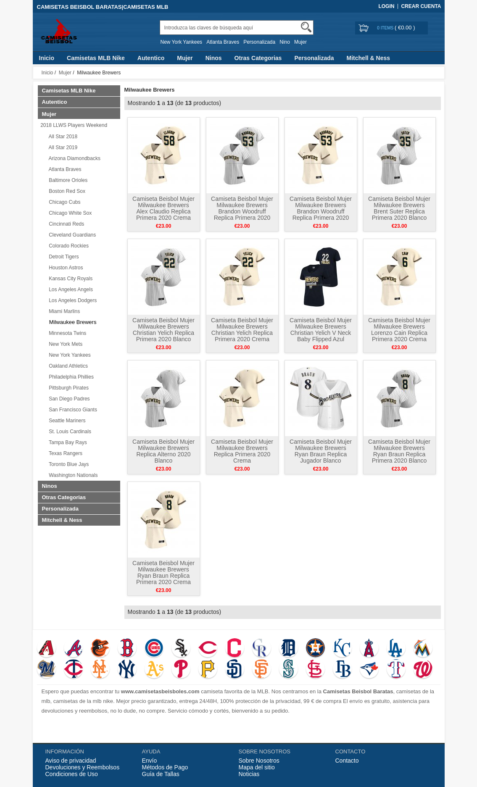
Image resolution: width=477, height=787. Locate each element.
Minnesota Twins (66, 333)
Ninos (214, 58)
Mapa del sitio (257, 767)
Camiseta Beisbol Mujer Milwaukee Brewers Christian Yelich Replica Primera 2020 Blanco (163, 329)
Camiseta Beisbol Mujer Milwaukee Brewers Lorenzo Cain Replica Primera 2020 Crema (399, 329)
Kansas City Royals (69, 279)
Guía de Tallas (160, 774)
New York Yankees (182, 42)
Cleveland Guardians (71, 235)
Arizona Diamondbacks (73, 158)
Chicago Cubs (63, 202)
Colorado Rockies (67, 246)
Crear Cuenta (421, 6)
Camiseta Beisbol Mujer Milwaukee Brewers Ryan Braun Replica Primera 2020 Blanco (399, 451)
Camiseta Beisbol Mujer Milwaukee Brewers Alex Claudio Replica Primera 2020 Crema (163, 208)
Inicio (47, 58)
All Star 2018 (62, 137)
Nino (284, 42)
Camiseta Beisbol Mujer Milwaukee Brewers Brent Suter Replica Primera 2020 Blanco (399, 208)
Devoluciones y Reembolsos (82, 767)
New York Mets (64, 344)
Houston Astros (64, 268)
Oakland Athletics (67, 366)
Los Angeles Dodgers (71, 300)
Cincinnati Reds (65, 224)
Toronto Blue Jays (67, 464)
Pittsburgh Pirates (67, 388)
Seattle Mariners (66, 421)
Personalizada (259, 42)
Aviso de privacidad (70, 760)
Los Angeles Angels (69, 289)
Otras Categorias (258, 58)
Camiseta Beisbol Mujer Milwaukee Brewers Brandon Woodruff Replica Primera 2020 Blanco (242, 211)
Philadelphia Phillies (70, 377)
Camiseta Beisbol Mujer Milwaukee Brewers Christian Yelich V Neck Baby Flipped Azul (321, 329)
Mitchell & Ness (368, 58)
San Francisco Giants (71, 410)
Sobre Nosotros (259, 760)
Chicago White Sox (69, 213)
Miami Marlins (63, 311)
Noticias (249, 774)
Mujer (300, 42)
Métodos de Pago (165, 767)
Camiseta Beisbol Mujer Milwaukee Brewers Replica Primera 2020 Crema (242, 451)
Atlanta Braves (222, 42)
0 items (386, 28)
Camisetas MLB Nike (96, 58)
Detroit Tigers (62, 257)
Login (386, 6)
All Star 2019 (62, 147)
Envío (149, 760)
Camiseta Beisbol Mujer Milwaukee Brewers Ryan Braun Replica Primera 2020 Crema (163, 572)
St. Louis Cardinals (68, 431)
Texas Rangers (64, 453)
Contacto (347, 760)
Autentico (151, 58)
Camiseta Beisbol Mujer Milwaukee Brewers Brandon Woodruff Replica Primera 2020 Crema (321, 211)
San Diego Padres (68, 399)
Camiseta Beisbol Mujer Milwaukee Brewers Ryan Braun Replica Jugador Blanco (321, 451)
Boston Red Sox (65, 191)
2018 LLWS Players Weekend (73, 125)
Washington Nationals (72, 475)
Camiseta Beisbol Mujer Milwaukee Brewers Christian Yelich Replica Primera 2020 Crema (242, 329)
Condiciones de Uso (71, 774)
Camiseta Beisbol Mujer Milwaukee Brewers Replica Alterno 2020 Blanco (163, 451)
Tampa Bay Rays (66, 442)
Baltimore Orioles (67, 180)
